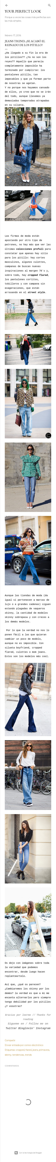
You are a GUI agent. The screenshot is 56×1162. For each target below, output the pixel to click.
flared (29, 1050)
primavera (44, 1050)
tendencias (18, 1054)
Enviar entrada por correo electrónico (24, 1045)
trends (28, 1054)
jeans (35, 1050)
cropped (20, 1050)
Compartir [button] (10, 1040)
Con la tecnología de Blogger (28, 1153)
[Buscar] (49, 5)
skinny (8, 1054)
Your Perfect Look (23, 11)
